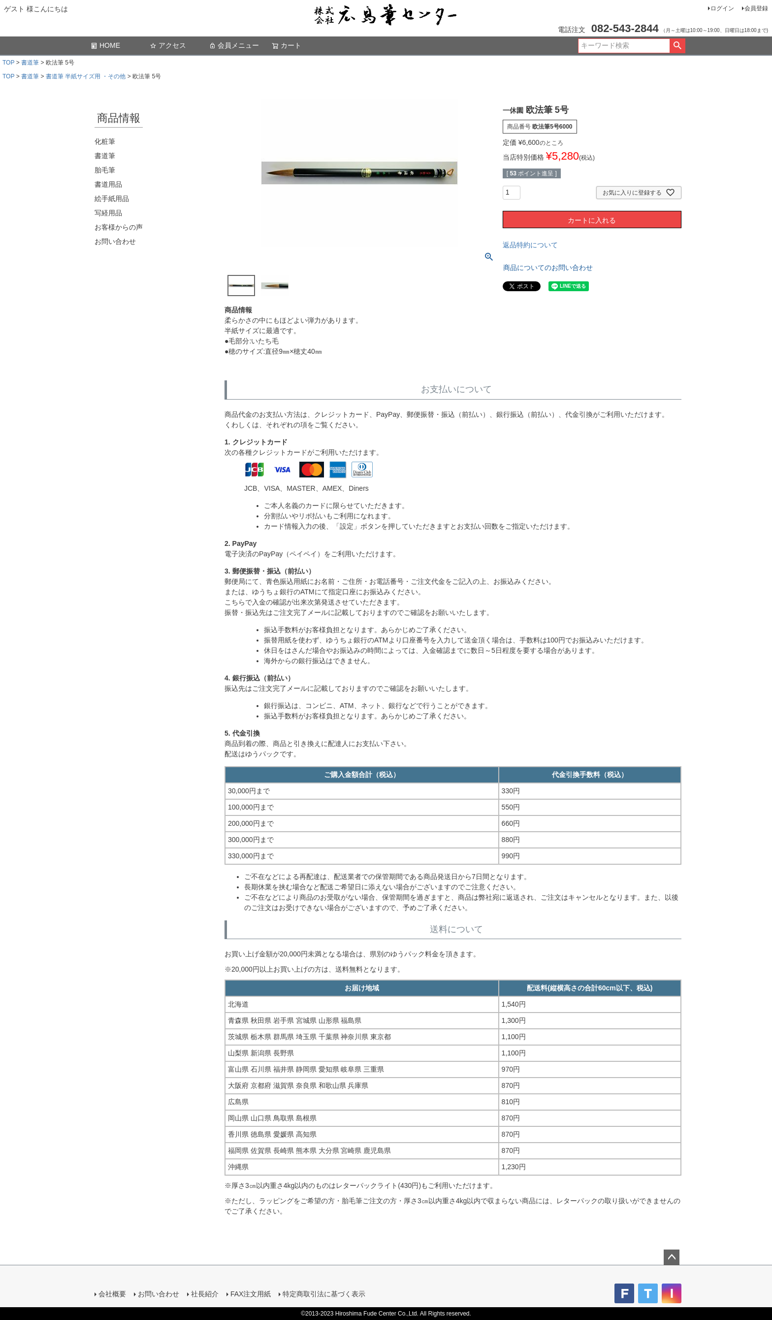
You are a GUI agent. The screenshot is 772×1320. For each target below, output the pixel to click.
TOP (8, 62)
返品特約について (530, 245)
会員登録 (756, 8)
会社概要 (112, 1294)
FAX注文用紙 (250, 1294)
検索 (677, 46)
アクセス (168, 45)
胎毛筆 (105, 170)
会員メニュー (234, 45)
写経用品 (108, 213)
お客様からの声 (119, 227)
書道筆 (30, 62)
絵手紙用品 (112, 199)
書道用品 (108, 184)
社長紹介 (205, 1294)
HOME (105, 45)
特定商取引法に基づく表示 (324, 1294)
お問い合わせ (115, 241)
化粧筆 (105, 141)
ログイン (722, 8)
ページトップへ (671, 1257)
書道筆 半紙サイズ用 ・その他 (86, 76)
